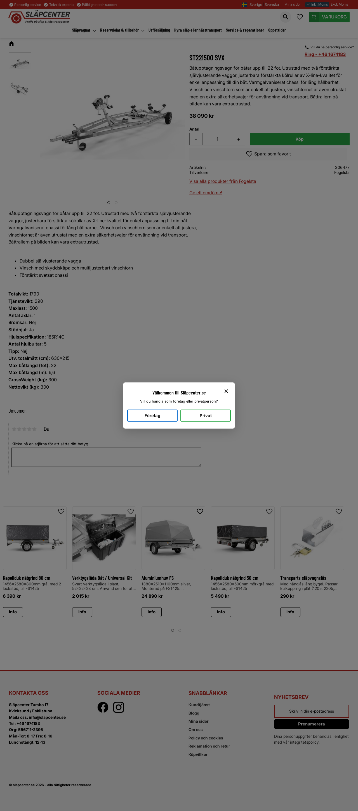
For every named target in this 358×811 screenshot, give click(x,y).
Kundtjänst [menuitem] (199, 704)
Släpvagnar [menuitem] (81, 29)
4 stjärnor (29, 429)
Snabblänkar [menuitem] (208, 693)
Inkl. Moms (317, 4)
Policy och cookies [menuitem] (206, 738)
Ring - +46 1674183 (325, 54)
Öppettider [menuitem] (277, 29)
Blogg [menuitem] (194, 713)
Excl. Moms (339, 4)
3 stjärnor (24, 429)
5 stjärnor (34, 429)
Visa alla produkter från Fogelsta (222, 181)
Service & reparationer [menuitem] (245, 29)
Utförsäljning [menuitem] (159, 29)
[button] (285, 17)
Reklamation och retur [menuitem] (209, 746)
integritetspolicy (304, 742)
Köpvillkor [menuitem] (198, 754)
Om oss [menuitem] (196, 729)
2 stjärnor (19, 429)
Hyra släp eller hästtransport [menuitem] (198, 29)
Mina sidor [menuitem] (199, 721)
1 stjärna (14, 429)
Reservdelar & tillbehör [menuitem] (119, 29)
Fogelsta (342, 172)
